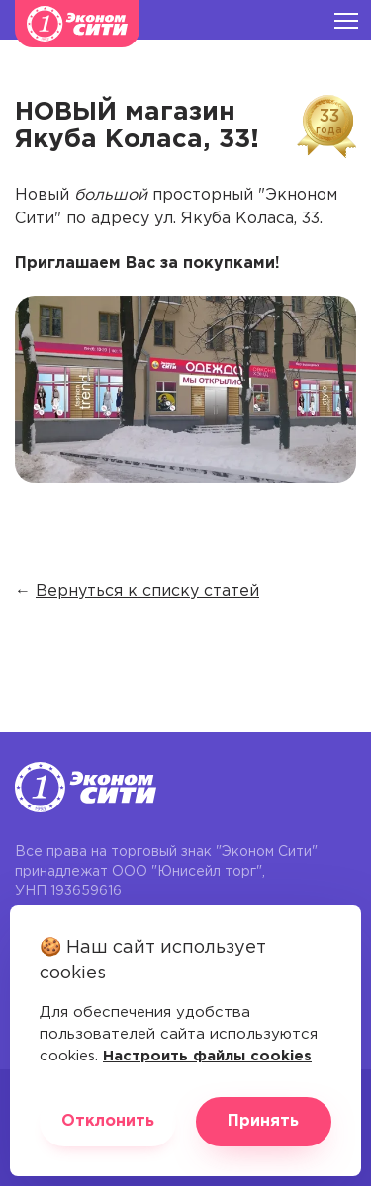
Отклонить (107, 1121)
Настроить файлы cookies (207, 1056)
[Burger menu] (346, 20)
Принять (263, 1121)
